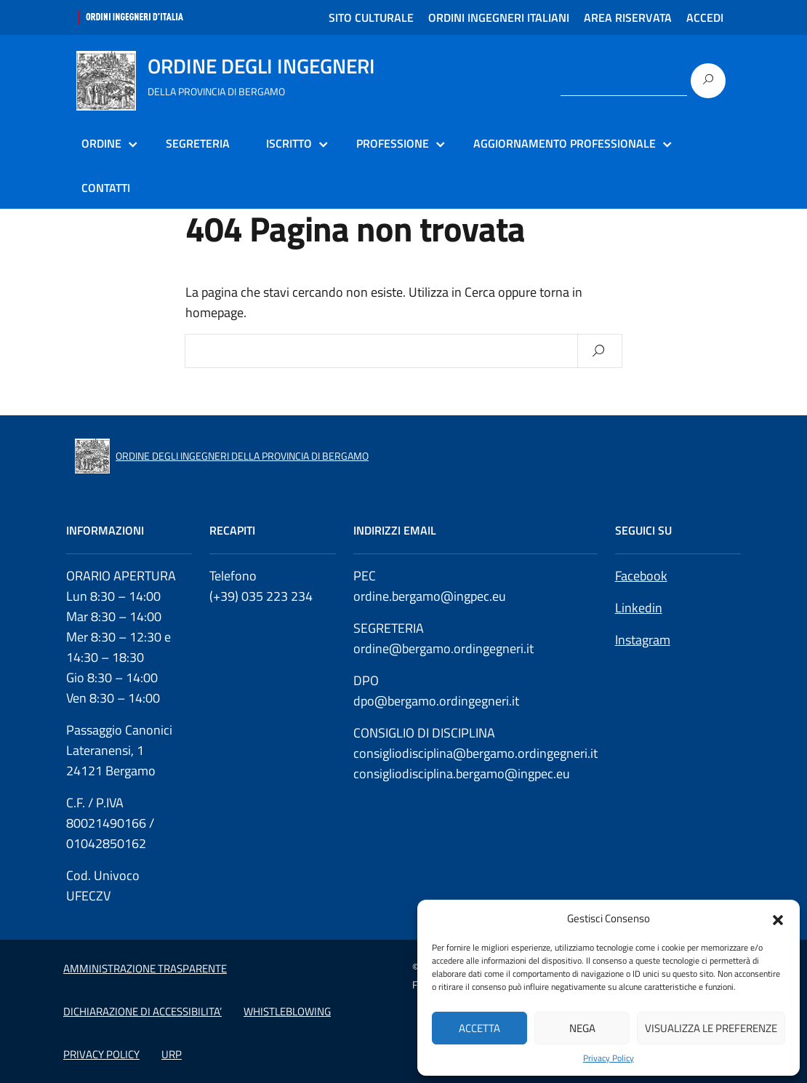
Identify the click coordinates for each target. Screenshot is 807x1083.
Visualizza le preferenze (711, 1028)
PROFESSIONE (392, 143)
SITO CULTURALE (371, 17)
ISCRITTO (289, 143)
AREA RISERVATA (628, 17)
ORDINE (101, 143)
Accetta (479, 1028)
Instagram (642, 640)
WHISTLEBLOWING (287, 1011)
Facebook (641, 576)
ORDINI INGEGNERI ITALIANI (498, 17)
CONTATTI (105, 187)
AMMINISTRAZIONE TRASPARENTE (145, 968)
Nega (582, 1028)
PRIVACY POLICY (101, 1054)
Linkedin (638, 608)
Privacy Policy (608, 1058)
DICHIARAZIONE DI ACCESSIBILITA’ (142, 1011)
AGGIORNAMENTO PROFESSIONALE (564, 143)
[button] (778, 918)
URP (171, 1054)
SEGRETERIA (198, 143)
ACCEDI (704, 17)
